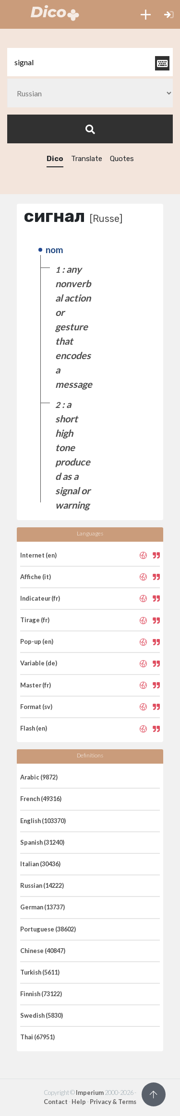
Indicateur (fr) (40, 598)
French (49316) (40, 798)
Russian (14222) (42, 885)
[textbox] (90, 62)
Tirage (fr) (34, 620)
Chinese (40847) (42, 950)
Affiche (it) (35, 577)
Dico (55, 158)
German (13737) (42, 907)
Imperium (90, 1092)
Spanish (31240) (42, 842)
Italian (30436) (40, 864)
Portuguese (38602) (48, 929)
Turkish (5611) (40, 972)
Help (79, 1101)
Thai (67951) (37, 1037)
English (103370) (43, 821)
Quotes (122, 158)
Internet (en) (38, 555)
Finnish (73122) (41, 994)
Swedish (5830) (41, 1015)
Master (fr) (35, 685)
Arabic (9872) (39, 777)
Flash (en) (33, 728)
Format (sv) (36, 706)
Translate (86, 158)
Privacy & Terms (113, 1101)
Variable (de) (38, 663)
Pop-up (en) (36, 641)
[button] (145, 14)
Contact (56, 1101)
